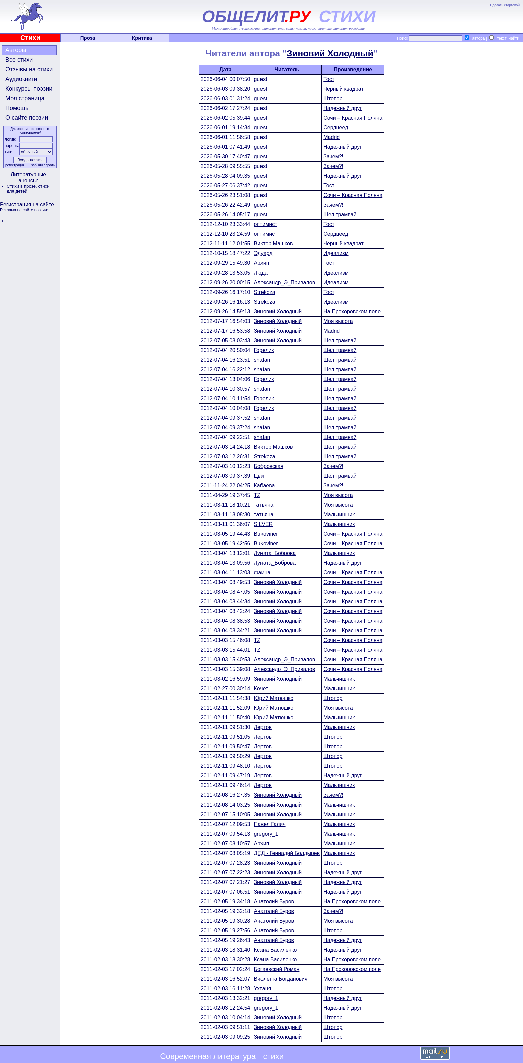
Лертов (263, 727)
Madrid (331, 137)
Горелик (264, 350)
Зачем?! (333, 156)
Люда (260, 273)
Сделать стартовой (505, 5)
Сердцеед (335, 127)
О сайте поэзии (26, 117)
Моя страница (25, 98)
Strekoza (264, 292)
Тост (328, 79)
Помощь (17, 108)
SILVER (263, 524)
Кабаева (264, 485)
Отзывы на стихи (29, 69)
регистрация (15, 165)
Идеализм (335, 253)
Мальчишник (339, 514)
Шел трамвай (339, 214)
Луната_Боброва (275, 553)
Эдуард (263, 253)
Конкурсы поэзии (28, 88)
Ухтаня (262, 988)
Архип (261, 263)
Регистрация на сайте (27, 204)
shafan (262, 360)
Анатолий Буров (274, 901)
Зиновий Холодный (330, 53)
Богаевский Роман (276, 969)
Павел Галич (269, 824)
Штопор (332, 98)
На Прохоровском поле (352, 311)
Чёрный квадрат (343, 89)
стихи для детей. (28, 189)
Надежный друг (342, 108)
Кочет (261, 688)
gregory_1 (266, 834)
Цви (259, 476)
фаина (262, 572)
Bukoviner (266, 534)
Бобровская (268, 466)
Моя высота (338, 321)
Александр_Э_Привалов (284, 282)
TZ (257, 495)
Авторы (15, 50)
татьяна (263, 505)
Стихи (30, 37)
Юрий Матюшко (273, 698)
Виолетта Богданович (280, 979)
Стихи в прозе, (22, 186)
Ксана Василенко (275, 950)
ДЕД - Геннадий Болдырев (287, 853)
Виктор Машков (273, 243)
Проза (87, 38)
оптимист (265, 224)
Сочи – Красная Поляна (352, 118)
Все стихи (19, 59)
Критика (142, 38)
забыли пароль (43, 165)
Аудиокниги (21, 79)
